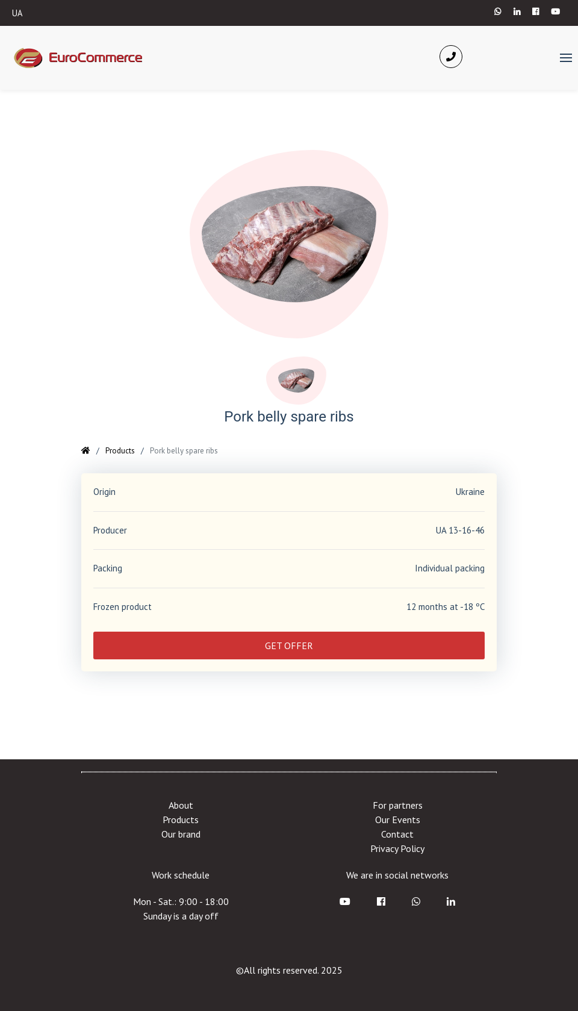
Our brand (180, 834)
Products (120, 451)
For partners (398, 805)
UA (17, 13)
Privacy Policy (397, 848)
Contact (397, 834)
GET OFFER (289, 645)
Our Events (397, 819)
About (181, 805)
